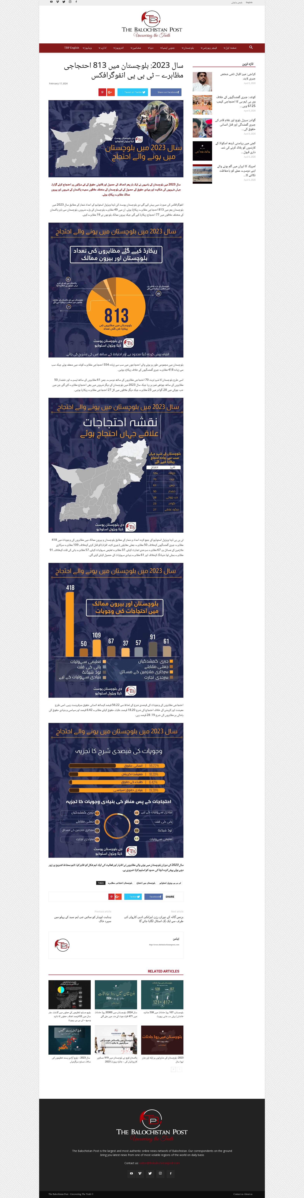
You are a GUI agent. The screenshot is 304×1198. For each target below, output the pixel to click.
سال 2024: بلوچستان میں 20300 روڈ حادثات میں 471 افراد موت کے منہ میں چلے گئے (116, 1014)
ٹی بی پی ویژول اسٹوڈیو (170, 882)
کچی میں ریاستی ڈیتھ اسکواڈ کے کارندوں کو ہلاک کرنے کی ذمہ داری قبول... (235, 148)
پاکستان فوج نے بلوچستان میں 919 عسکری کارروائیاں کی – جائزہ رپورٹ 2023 (117, 1060)
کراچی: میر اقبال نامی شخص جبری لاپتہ (238, 76)
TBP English (71, 48)
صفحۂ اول (230, 48)
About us (248, 1194)
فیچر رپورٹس (208, 48)
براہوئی (234, 2)
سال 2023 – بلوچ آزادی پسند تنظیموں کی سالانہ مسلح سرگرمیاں (71, 1060)
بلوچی (239, 2)
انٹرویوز (118, 48)
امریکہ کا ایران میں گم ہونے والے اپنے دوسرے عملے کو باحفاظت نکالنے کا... (236, 171)
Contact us (238, 1194)
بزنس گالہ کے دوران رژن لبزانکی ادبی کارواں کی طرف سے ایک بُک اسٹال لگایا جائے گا (153, 919)
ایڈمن (176, 939)
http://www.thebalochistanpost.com (164, 945)
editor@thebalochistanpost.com (159, 1163)
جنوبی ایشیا (167, 48)
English (249, 2)
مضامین (135, 48)
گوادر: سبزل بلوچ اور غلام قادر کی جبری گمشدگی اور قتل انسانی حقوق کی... (235, 125)
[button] (251, 48)
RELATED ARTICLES (163, 971)
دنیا (150, 48)
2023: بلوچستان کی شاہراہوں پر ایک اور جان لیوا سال (162, 1060)
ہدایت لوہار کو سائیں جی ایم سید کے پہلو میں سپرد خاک (82, 919)
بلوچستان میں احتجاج (145, 882)
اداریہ (102, 48)
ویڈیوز (87, 48)
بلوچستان (187, 48)
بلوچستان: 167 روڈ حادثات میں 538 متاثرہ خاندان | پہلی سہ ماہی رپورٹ (163, 1014)
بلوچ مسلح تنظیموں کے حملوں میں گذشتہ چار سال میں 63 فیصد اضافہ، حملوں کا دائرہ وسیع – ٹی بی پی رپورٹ (70, 1016)
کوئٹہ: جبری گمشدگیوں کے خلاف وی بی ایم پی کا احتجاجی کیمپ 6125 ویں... (236, 102)
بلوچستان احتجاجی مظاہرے (120, 882)
